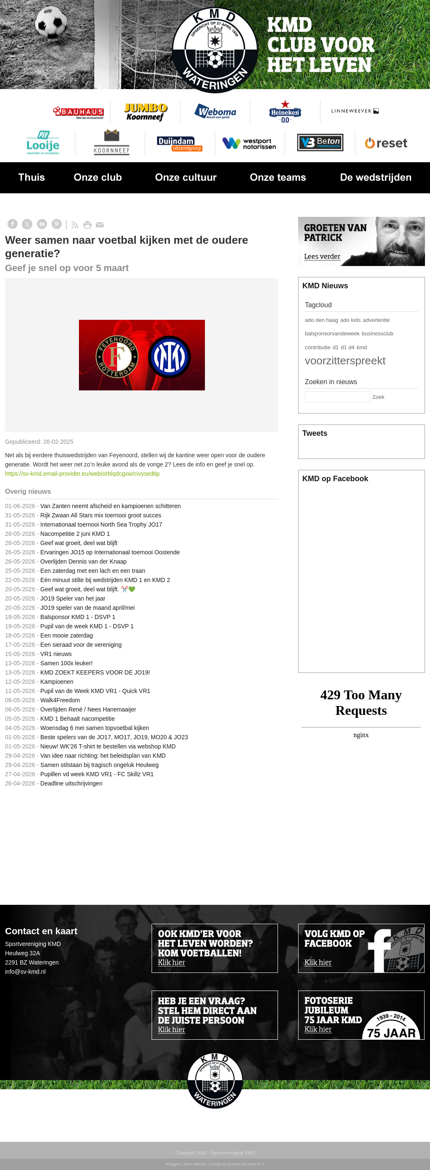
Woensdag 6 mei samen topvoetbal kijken (94, 728)
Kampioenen (56, 681)
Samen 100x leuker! (66, 663)
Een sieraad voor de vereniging (81, 644)
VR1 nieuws (56, 654)
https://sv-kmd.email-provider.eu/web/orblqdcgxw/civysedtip (82, 473)
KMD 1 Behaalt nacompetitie (77, 718)
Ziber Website (194, 1164)
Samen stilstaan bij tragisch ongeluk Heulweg (99, 765)
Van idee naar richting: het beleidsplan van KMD (103, 755)
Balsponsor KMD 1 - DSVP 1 (77, 617)
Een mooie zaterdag (66, 635)
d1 (335, 347)
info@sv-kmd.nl (25, 971)
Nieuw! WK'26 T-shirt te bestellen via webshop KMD (108, 746)
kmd (362, 347)
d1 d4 (348, 347)
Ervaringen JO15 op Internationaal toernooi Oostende (110, 552)
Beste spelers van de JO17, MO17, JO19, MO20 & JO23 (114, 737)
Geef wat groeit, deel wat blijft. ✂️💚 (87, 589)
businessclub (377, 333)
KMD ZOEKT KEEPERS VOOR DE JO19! (95, 672)
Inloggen (172, 1164)
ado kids (351, 320)
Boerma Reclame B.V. (245, 1164)
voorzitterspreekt (345, 360)
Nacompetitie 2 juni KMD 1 (75, 533)
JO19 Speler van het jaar (72, 598)
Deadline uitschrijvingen (71, 783)
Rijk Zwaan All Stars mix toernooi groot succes (100, 515)
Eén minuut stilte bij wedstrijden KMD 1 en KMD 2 (105, 580)
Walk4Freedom (60, 700)
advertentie (376, 320)
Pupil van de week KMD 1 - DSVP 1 (87, 626)
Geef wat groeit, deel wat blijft (79, 543)
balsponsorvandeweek (332, 333)
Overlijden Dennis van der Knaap (83, 561)
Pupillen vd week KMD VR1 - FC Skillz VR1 (97, 774)
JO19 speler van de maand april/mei (87, 607)
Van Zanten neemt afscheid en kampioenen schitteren (112, 506)
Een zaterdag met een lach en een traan (92, 570)
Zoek (378, 397)
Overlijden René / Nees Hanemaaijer (88, 709)
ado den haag (321, 320)
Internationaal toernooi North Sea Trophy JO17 (101, 524)
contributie (317, 347)
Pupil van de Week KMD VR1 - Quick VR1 (95, 691)
